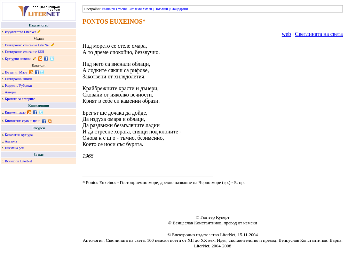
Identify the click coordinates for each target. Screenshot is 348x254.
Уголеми (135, 9)
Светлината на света (319, 34)
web (286, 34)
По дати (11, 72)
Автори (10, 92)
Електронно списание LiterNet (27, 45)
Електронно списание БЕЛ (24, 52)
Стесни (121, 9)
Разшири (108, 9)
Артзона (11, 141)
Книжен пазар (15, 112)
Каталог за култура (19, 135)
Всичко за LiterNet (18, 161)
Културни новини (18, 59)
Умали (147, 9)
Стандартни (179, 9)
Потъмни (161, 9)
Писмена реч (14, 148)
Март (23, 72)
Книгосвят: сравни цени (22, 121)
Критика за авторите (20, 99)
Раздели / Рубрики (18, 85)
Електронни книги (18, 79)
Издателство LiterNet (20, 32)
